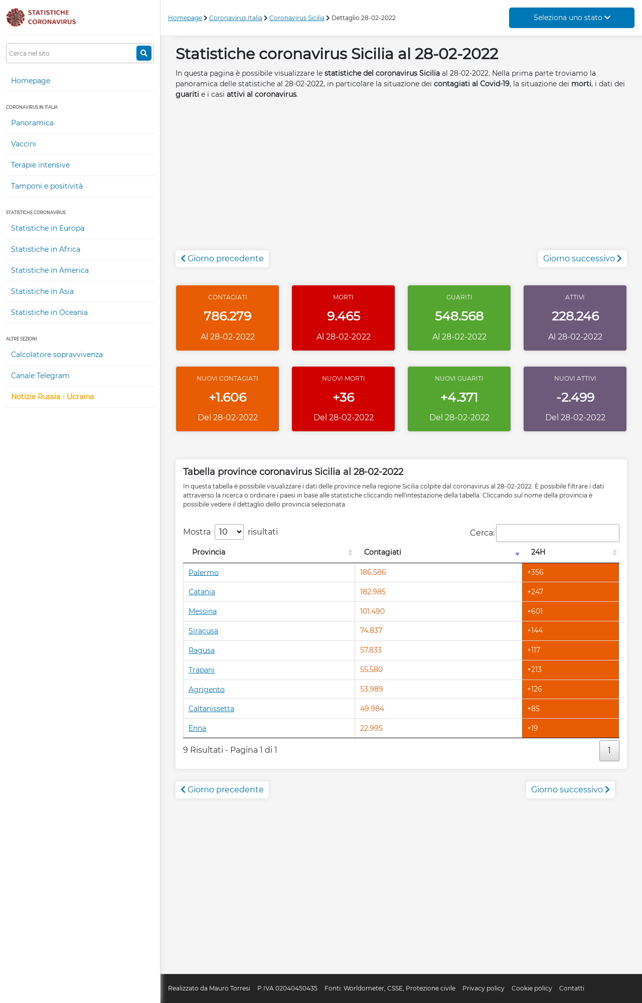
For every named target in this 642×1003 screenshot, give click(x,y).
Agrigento (207, 689)
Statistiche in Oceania (49, 312)
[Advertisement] (401, 180)
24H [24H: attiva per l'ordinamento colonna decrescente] (538, 552)
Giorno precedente (222, 258)
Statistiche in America (50, 270)
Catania (202, 591)
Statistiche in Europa (47, 228)
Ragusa (202, 650)
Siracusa (203, 630)
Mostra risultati (230, 532)
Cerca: (544, 533)
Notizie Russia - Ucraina (52, 396)
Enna (197, 728)
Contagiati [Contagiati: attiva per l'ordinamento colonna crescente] (382, 552)
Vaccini (23, 143)
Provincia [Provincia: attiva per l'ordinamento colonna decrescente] (208, 552)
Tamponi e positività (47, 186)
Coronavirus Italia (235, 18)
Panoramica (32, 122)
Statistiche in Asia (42, 291)
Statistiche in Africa (45, 249)
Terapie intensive (40, 165)
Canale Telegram (40, 375)
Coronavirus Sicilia (297, 18)
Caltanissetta (211, 708)
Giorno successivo (582, 258)
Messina (203, 611)
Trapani (202, 670)
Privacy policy (483, 988)
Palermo (204, 572)
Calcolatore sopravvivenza (57, 354)
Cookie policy (532, 988)
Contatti (571, 988)
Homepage (30, 80)
